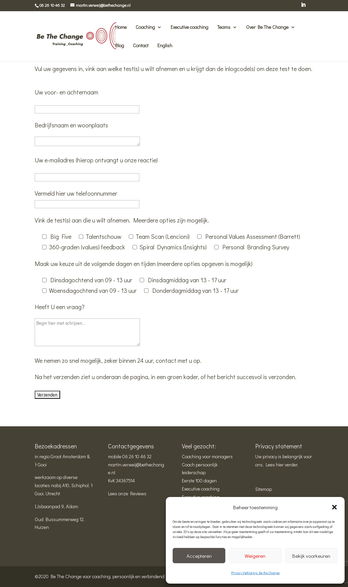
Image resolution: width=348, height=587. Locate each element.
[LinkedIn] (303, 6)
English (164, 46)
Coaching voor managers (207, 456)
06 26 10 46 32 (137, 456)
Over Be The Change (267, 27)
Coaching (145, 27)
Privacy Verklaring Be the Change (255, 573)
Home (121, 27)
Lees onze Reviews (127, 493)
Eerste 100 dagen (199, 480)
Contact (141, 46)
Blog (119, 46)
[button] (334, 507)
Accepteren (199, 555)
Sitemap (263, 489)
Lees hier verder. (282, 464)
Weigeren (255, 555)
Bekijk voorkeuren (311, 555)
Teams (223, 27)
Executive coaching (189, 27)
